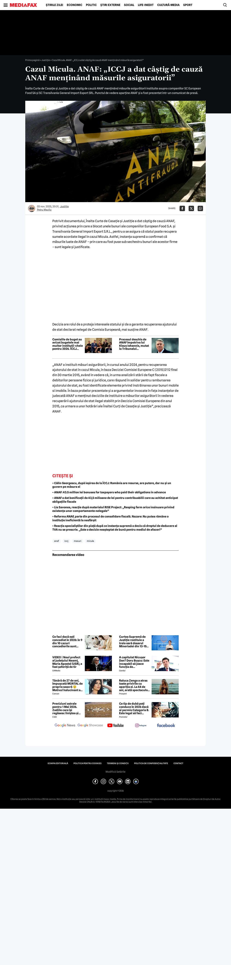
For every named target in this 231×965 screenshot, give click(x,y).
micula (90, 540)
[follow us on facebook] (166, 726)
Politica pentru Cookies (87, 763)
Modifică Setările (115, 771)
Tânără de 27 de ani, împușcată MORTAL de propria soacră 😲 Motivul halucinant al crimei (67, 685)
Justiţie (46, 60)
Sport (187, 5)
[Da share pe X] (191, 208)
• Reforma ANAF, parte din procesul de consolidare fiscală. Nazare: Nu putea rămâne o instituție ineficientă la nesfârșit (110, 518)
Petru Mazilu (44, 209)
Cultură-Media (168, 5)
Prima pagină (32, 60)
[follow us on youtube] (115, 726)
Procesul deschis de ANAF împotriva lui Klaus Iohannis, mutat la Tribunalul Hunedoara (134, 344)
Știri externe (110, 5)
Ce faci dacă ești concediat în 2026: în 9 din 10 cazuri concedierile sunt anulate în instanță (67, 641)
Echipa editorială (58, 763)
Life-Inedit (146, 5)
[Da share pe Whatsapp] (200, 208)
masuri (77, 540)
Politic (91, 5)
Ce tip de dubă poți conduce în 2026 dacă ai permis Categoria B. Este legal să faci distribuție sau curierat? (134, 708)
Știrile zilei (54, 5)
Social (129, 5)
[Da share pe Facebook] (182, 208)
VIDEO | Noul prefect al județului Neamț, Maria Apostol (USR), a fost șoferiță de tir (67, 662)
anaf (56, 540)
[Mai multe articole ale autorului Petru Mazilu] (31, 208)
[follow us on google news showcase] (90, 726)
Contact (178, 763)
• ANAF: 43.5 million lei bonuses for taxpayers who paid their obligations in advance (109, 492)
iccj (66, 540)
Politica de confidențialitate (151, 763)
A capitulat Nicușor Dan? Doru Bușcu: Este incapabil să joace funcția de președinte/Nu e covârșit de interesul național (134, 662)
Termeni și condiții (118, 763)
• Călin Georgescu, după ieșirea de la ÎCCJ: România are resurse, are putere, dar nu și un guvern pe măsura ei (111, 485)
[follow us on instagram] (140, 726)
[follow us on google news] (65, 726)
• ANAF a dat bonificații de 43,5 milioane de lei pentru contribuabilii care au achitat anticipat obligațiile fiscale (115, 499)
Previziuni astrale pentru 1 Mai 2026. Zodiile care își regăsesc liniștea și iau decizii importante (67, 708)
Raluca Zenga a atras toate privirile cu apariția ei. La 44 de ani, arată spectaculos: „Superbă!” (134, 685)
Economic (74, 5)
